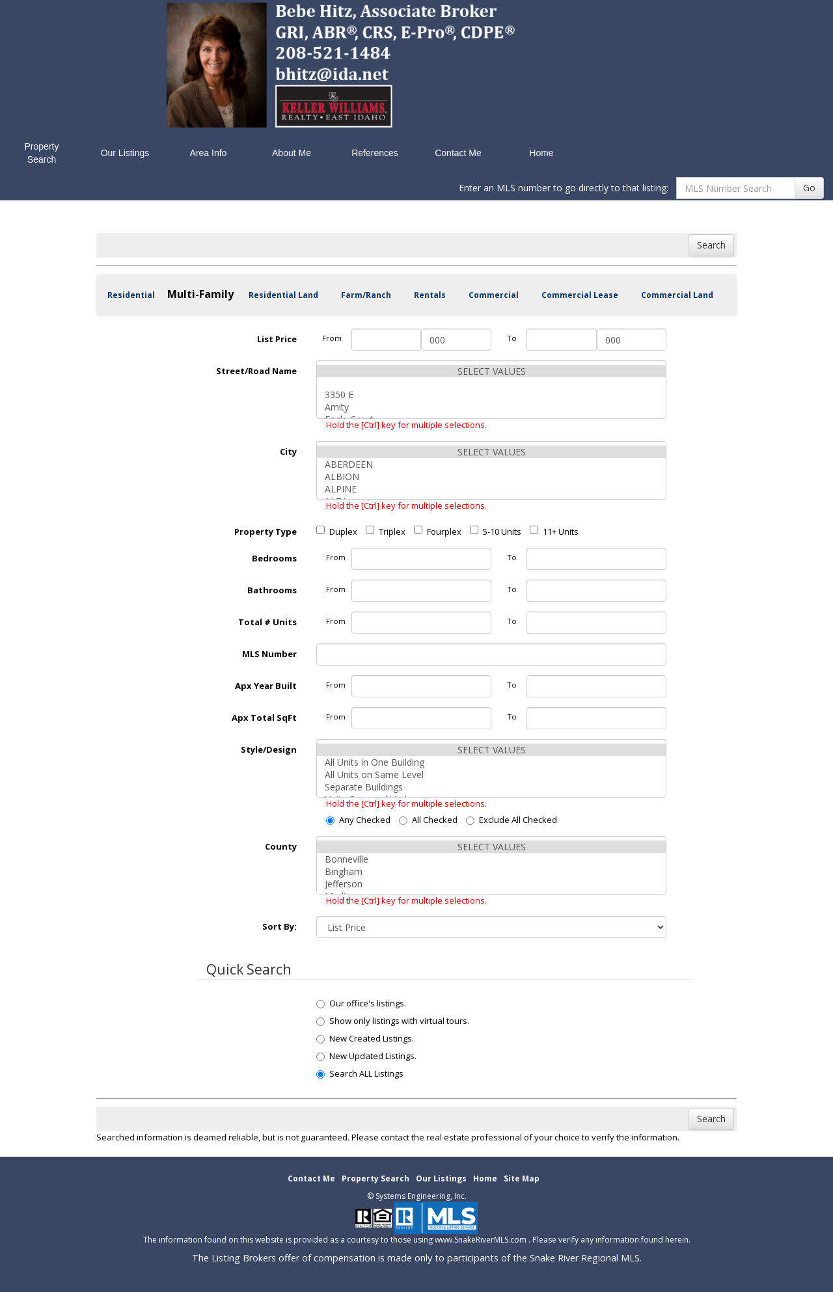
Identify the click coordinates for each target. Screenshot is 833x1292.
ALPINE (491, 489)
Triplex (385, 531)
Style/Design (269, 749)
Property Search (42, 153)
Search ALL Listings (359, 1073)
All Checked (428, 820)
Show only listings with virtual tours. (392, 1021)
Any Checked (358, 820)
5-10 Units (495, 531)
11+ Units (554, 531)
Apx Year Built (266, 686)
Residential (131, 295)
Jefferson (491, 884)
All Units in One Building (491, 762)
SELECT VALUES (491, 371)
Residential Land (283, 295)
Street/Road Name (256, 371)
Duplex (336, 531)
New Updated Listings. (366, 1056)
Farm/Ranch (366, 295)
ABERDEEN (491, 464)
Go (809, 188)
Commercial (494, 295)
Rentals (430, 295)
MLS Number (269, 654)
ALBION (491, 476)
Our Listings (125, 153)
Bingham (491, 871)
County (281, 846)
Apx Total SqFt (264, 717)
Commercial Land (677, 295)
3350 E (491, 394)
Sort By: (279, 926)
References (374, 153)
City (288, 451)
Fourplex (437, 531)
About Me (291, 153)
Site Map (521, 1178)
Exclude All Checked (511, 820)
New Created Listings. (365, 1038)
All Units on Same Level (491, 774)
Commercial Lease (579, 295)
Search (711, 245)
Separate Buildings (491, 787)
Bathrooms (272, 590)
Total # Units (267, 622)
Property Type (265, 531)
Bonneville (491, 859)
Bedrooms (274, 558)
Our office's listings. (361, 1003)
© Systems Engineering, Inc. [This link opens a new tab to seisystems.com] (417, 1196)
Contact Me (458, 153)
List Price (277, 339)
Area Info (208, 153)
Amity (491, 407)
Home (541, 153)
